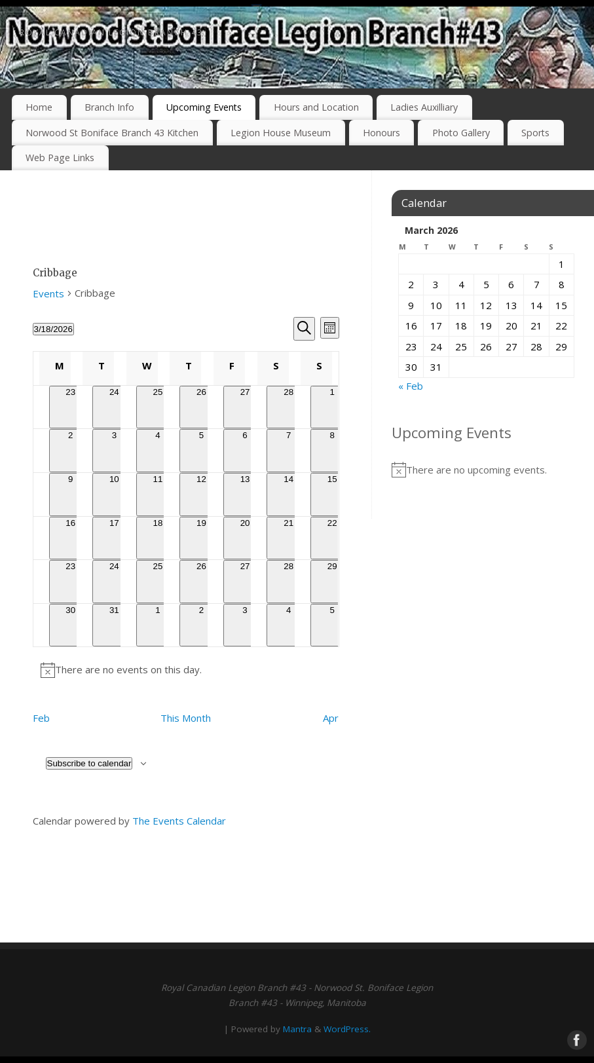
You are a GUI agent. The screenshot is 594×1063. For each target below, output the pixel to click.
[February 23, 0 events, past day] (71, 407)
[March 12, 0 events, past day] (201, 494)
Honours (381, 132)
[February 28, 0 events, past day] (288, 407)
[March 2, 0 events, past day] (71, 450)
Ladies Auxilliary (424, 107)
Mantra (297, 1029)
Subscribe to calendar (89, 763)
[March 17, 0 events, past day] (114, 538)
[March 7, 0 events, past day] (288, 450)
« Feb (410, 385)
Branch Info (109, 107)
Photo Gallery (461, 132)
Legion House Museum (281, 132)
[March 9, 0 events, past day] (71, 494)
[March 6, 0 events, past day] (245, 450)
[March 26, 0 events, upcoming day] (201, 581)
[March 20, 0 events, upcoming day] (245, 538)
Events (48, 293)
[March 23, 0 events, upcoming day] (71, 581)
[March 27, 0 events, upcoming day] (245, 581)
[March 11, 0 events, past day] (158, 494)
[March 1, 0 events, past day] (332, 407)
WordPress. (347, 1029)
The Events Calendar (179, 820)
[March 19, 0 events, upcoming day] (201, 538)
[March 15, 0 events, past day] (332, 494)
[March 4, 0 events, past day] (158, 450)
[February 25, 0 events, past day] (158, 407)
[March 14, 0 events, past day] (288, 494)
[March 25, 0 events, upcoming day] (158, 581)
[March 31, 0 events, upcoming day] (114, 625)
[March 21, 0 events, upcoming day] (288, 538)
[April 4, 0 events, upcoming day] (288, 625)
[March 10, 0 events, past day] (114, 494)
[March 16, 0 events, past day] (71, 538)
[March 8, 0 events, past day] (332, 450)
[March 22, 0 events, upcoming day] (332, 538)
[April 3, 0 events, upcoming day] (245, 625)
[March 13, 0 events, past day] (245, 494)
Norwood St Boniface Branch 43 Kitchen (112, 132)
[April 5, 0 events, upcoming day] (332, 625)
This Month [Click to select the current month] (185, 717)
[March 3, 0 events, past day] (114, 450)
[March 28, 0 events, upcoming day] (288, 581)
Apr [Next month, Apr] (331, 717)
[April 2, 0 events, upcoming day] (201, 625)
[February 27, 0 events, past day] (245, 407)
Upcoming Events (204, 107)
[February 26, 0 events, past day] (201, 407)
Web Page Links (60, 157)
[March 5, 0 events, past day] (201, 450)
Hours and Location (316, 107)
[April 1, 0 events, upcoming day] (158, 625)
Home (39, 107)
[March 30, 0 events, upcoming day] (71, 625)
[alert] (186, 670)
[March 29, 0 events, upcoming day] (332, 581)
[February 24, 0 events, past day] (114, 407)
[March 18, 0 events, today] (158, 538)
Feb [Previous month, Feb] (41, 717)
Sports (535, 132)
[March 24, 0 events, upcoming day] (114, 581)
